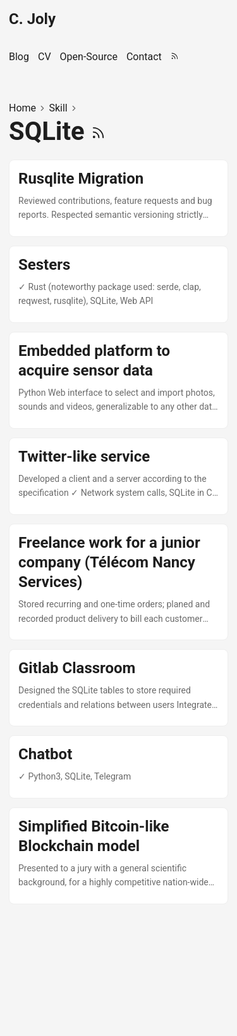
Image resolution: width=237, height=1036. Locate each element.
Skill (58, 108)
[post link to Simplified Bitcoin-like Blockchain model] (118, 856)
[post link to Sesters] (118, 284)
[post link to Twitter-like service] (118, 476)
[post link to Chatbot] (118, 767)
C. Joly (32, 19)
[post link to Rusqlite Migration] (118, 198)
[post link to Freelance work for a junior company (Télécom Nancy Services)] (118, 582)
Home (22, 108)
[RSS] (98, 131)
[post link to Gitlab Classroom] (118, 688)
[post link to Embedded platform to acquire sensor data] (118, 380)
